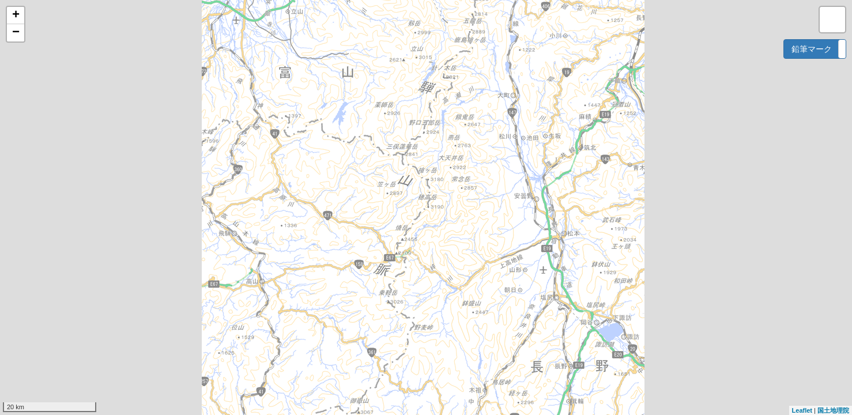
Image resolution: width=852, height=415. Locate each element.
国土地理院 (833, 410)
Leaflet (802, 410)
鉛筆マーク (811, 49)
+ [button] (16, 15)
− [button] (16, 33)
